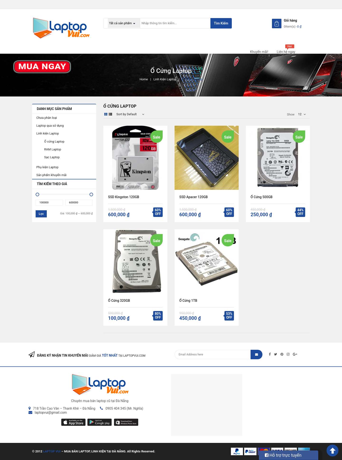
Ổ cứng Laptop (54, 141)
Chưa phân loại (46, 118)
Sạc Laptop (52, 157)
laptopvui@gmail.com (51, 412)
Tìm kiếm (221, 23)
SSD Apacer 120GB (193, 197)
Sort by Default (126, 114)
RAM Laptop (52, 149)
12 (300, 114)
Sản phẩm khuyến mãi (51, 175)
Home (144, 79)
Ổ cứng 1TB (188, 300)
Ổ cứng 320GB (119, 300)
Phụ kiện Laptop (47, 167)
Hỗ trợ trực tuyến (283, 455)
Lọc (41, 214)
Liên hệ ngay (286, 52)
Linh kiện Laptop (164, 79)
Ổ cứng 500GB (261, 197)
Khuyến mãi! (259, 52)
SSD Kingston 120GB (123, 197)
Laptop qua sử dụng (50, 125)
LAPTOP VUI (52, 451)
